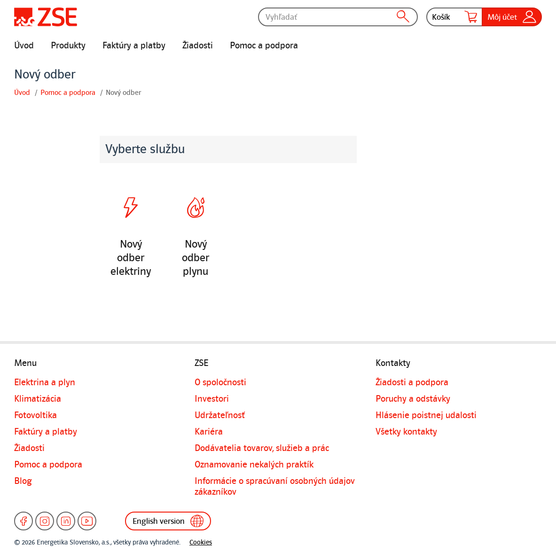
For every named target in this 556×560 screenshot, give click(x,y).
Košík (454, 17)
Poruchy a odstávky (413, 399)
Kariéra (209, 432)
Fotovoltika (35, 415)
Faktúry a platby (133, 45)
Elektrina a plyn (44, 382)
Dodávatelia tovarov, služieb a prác (262, 448)
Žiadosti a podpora (412, 382)
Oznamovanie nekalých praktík (254, 464)
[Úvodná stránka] (45, 17)
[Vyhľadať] (338, 17)
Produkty (68, 45)
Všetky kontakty (406, 432)
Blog (23, 481)
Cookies (200, 542)
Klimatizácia (37, 399)
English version (168, 521)
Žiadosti (197, 45)
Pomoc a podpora (264, 45)
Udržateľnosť (220, 415)
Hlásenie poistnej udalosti (426, 415)
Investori (212, 399)
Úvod (24, 45)
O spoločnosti (220, 382)
